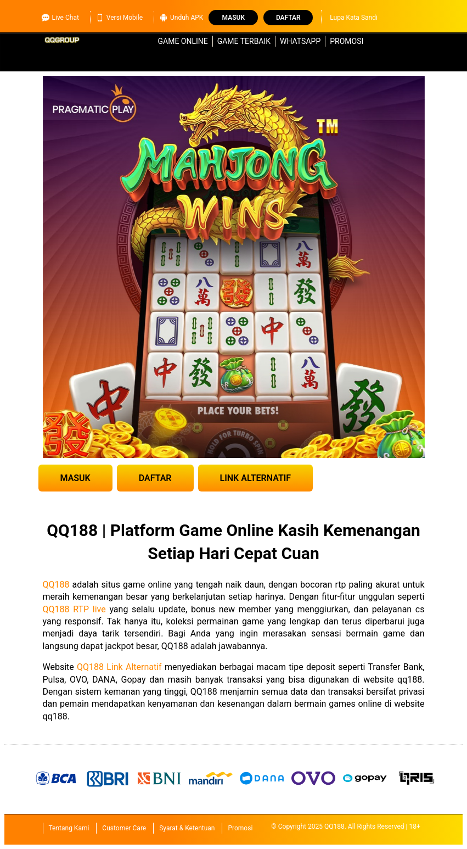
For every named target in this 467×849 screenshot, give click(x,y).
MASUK (75, 478)
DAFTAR (155, 478)
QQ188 (56, 584)
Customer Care (124, 828)
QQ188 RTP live (74, 609)
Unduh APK (181, 17)
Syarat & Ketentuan (187, 828)
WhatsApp (300, 41)
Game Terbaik (244, 41)
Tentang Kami (69, 828)
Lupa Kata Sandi (354, 17)
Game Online (183, 41)
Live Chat (60, 17)
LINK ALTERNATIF (255, 478)
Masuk (233, 17)
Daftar (288, 17)
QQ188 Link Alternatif (119, 667)
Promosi (346, 41)
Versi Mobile (119, 17)
